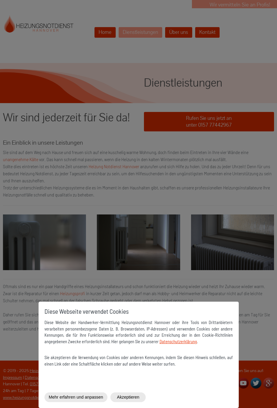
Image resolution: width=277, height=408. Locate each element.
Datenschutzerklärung (178, 341)
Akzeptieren (128, 397)
